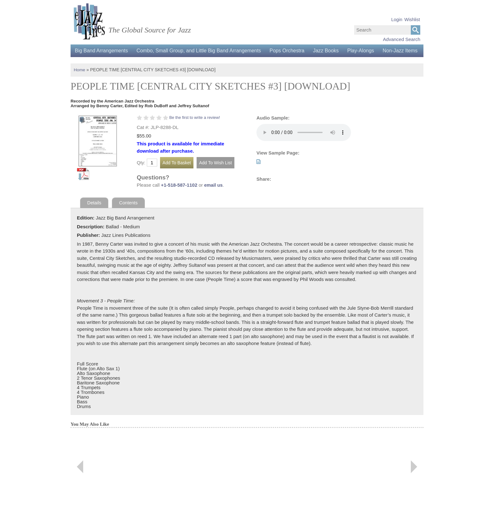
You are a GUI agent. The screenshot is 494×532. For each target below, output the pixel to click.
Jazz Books (330, 50)
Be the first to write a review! (195, 129)
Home (79, 82)
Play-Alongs (365, 50)
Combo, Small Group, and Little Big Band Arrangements (200, 50)
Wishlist (412, 19)
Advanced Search (401, 39)
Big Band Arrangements (102, 50)
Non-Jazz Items (92, 63)
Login (396, 19)
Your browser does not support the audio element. (303, 144)
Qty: (141, 174)
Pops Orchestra (290, 50)
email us (213, 197)
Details (94, 215)
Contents (128, 215)
